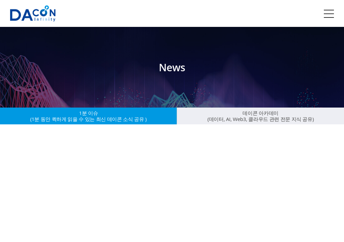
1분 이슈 (88, 116)
